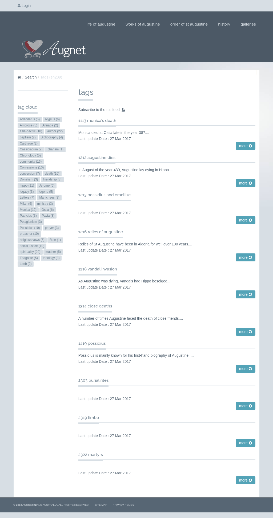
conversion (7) (30, 173)
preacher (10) (29, 234)
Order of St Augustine (190, 24)
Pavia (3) (48, 215)
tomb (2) (25, 264)
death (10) (52, 173)
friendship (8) (52, 179)
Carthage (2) (29, 143)
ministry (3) (45, 203)
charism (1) (55, 149)
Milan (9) (26, 203)
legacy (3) (27, 192)
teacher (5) (53, 252)
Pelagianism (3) (31, 222)
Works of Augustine (144, 24)
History (226, 24)
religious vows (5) (32, 240)
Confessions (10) (32, 167)
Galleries (249, 24)
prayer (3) (52, 228)
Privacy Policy (123, 504)
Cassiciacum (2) (31, 149)
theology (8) (51, 258)
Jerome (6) (47, 185)
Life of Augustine (103, 24)
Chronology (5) (30, 155)
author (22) (55, 131)
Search (31, 77)
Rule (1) (55, 240)
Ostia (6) (48, 210)
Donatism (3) (29, 179)
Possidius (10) (30, 228)
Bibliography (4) (52, 137)
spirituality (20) (30, 252)
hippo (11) (27, 185)
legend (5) (46, 192)
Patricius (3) (28, 215)
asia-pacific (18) (31, 131)
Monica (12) (28, 210)
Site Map (101, 504)
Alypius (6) (52, 119)
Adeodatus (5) (30, 119)
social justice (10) (32, 246)
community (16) (31, 161)
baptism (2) (27, 137)
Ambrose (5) (28, 125)
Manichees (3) (49, 197)
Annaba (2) (50, 125)
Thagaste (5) (29, 258)
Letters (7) (27, 197)
